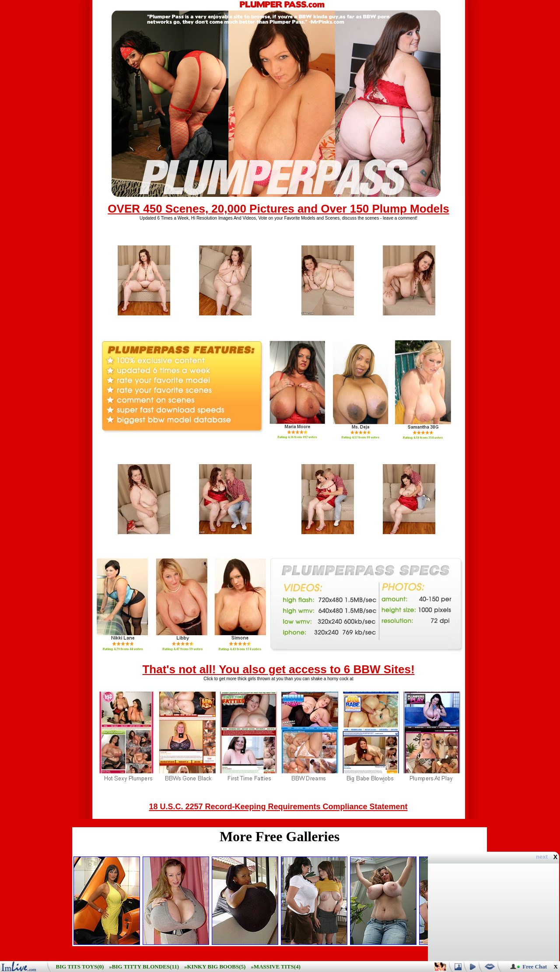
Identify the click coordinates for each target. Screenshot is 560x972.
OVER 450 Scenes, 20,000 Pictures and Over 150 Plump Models (278, 208)
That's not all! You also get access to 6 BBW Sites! (278, 669)
